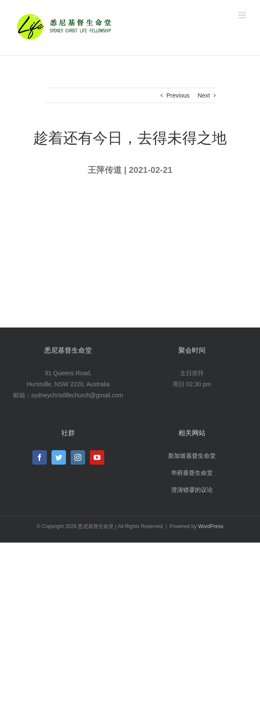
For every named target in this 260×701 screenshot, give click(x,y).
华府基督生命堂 (192, 472)
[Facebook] (39, 457)
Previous (177, 95)
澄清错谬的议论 (192, 489)
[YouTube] (97, 457)
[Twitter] (58, 457)
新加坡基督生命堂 (192, 455)
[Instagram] (78, 457)
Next (203, 95)
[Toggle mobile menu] (242, 15)
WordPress (210, 526)
